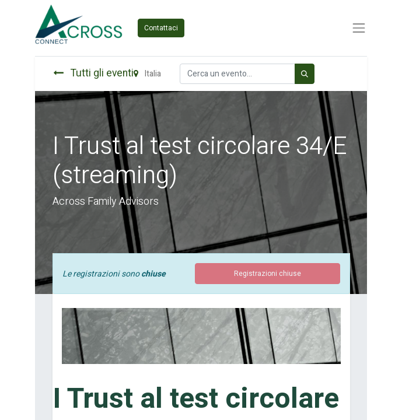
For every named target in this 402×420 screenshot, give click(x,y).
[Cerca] (304, 74)
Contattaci (161, 28)
